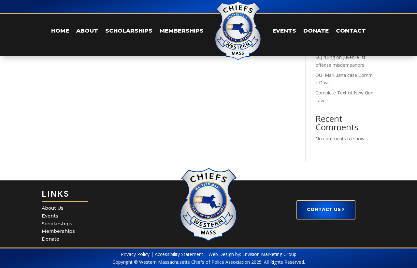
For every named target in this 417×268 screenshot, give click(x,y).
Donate (50, 239)
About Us (53, 208)
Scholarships (57, 224)
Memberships (58, 231)
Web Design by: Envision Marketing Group (252, 254)
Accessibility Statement (179, 254)
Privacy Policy (135, 254)
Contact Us (324, 209)
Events (50, 216)
